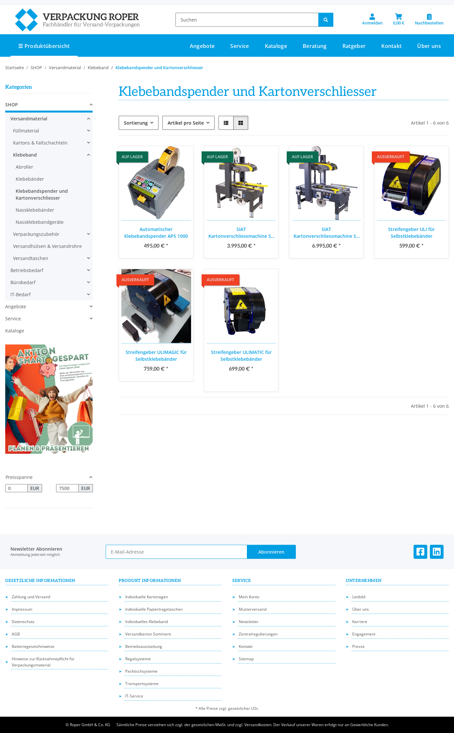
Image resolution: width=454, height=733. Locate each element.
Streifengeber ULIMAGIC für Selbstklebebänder (156, 355)
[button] (372, 20)
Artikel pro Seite (186, 123)
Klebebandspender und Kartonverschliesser (42, 194)
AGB (16, 634)
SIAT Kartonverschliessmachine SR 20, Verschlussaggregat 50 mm (326, 232)
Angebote (15, 306)
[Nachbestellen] (429, 20)
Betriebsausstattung (143, 646)
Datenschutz (23, 621)
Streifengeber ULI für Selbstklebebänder (411, 232)
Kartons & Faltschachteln (40, 143)
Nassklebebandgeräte (40, 222)
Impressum (22, 609)
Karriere (359, 621)
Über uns (429, 46)
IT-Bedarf (20, 294)
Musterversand (252, 609)
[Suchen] (247, 20)
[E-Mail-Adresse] (176, 552)
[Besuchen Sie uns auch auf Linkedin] (437, 552)
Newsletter (249, 621)
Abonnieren (271, 552)
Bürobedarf (23, 282)
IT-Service (134, 696)
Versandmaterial (28, 118)
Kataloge (14, 331)
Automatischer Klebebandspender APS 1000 (156, 232)
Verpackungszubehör (36, 234)
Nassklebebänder (35, 210)
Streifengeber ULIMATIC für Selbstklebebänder (241, 355)
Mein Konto (249, 597)
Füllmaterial (26, 131)
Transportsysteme (142, 683)
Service (13, 318)
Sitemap (246, 659)
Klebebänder (30, 179)
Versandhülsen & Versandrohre (47, 246)
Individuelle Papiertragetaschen (154, 609)
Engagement (363, 634)
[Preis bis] (67, 488)
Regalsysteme (138, 659)
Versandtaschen (30, 258)
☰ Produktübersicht (44, 46)
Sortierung (136, 123)
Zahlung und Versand (31, 597)
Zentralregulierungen (258, 634)
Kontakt (391, 46)
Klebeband (25, 155)
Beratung (315, 46)
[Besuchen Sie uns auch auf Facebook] (420, 552)
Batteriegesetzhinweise (33, 646)
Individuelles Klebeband (146, 621)
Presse (358, 646)
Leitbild (358, 597)
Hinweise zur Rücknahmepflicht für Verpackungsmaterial (43, 662)
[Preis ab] (16, 488)
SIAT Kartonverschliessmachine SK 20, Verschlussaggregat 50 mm (241, 232)
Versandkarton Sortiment (148, 634)
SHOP (11, 104)
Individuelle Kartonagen (146, 597)
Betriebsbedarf (26, 270)
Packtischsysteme (141, 671)
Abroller (24, 167)
